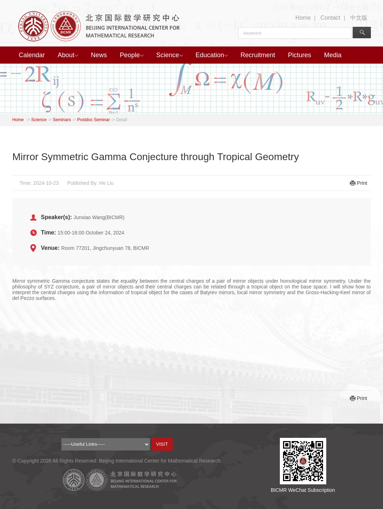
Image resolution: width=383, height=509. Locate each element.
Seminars (62, 119)
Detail (121, 119)
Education (212, 55)
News (99, 55)
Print (362, 183)
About (68, 55)
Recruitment (258, 55)
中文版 (358, 18)
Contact (330, 18)
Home (303, 18)
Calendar (32, 55)
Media (333, 55)
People (131, 55)
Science (169, 55)
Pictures (299, 55)
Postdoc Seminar (93, 119)
